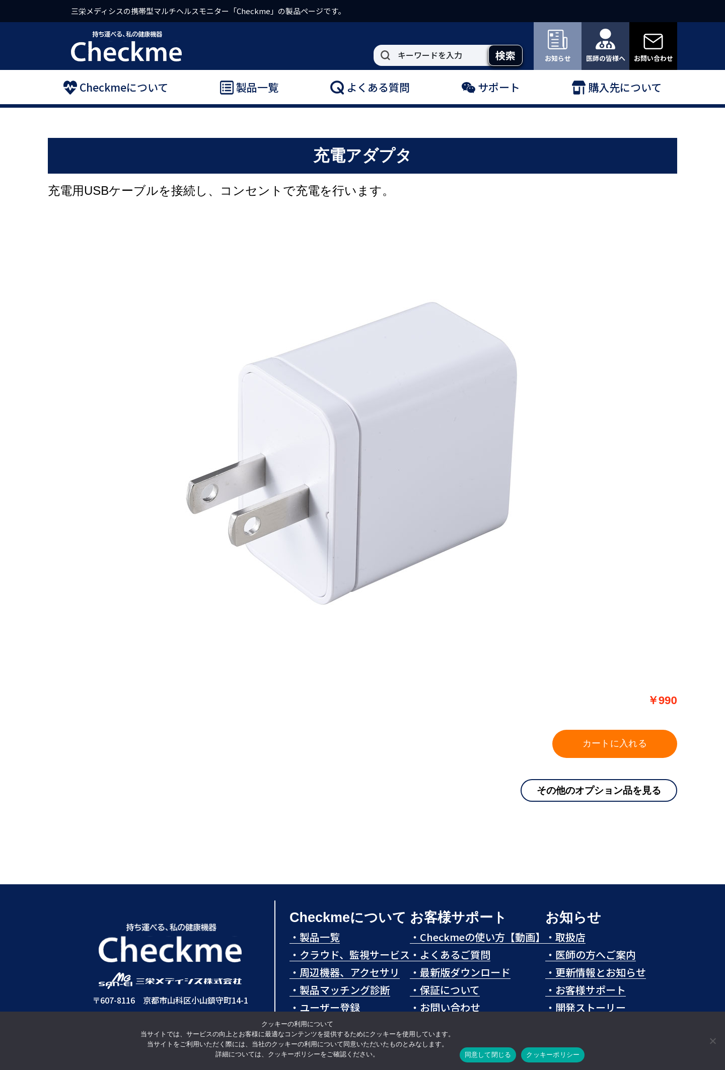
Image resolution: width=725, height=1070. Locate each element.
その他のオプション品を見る (599, 790)
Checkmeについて (115, 87)
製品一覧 (249, 87)
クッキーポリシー (552, 1054)
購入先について (617, 87)
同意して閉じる (488, 1054)
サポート (491, 87)
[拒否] (712, 1041)
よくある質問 (370, 87)
